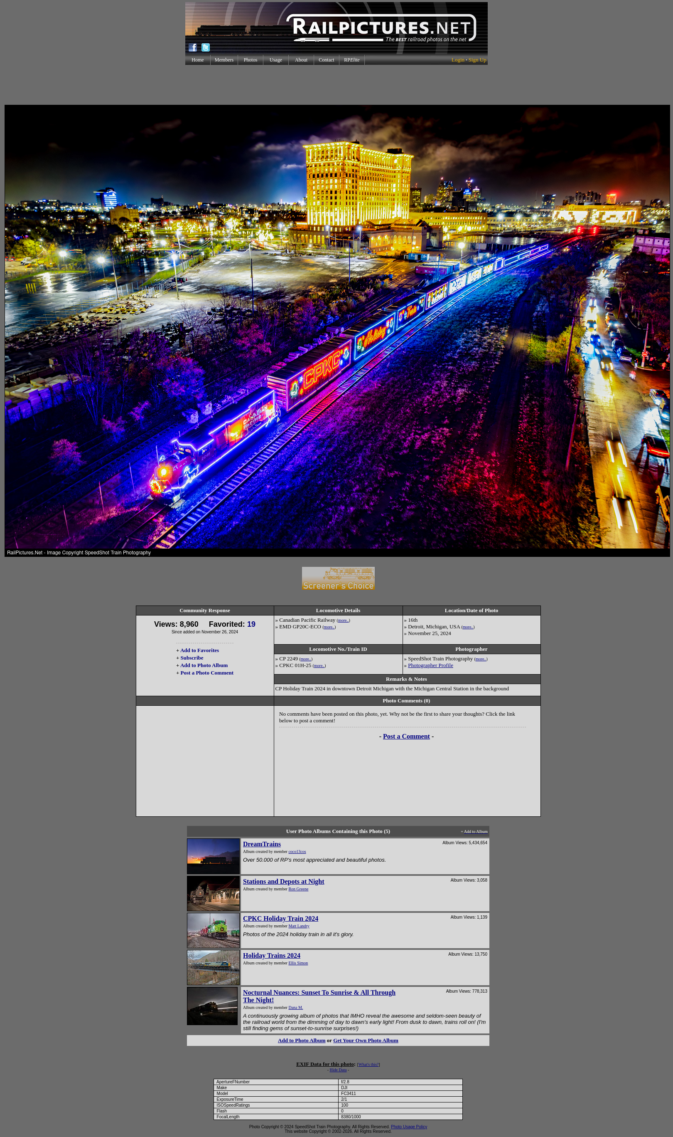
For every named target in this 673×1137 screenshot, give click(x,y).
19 (251, 624)
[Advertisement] (336, 85)
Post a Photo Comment (207, 673)
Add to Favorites (199, 650)
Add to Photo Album (204, 665)
